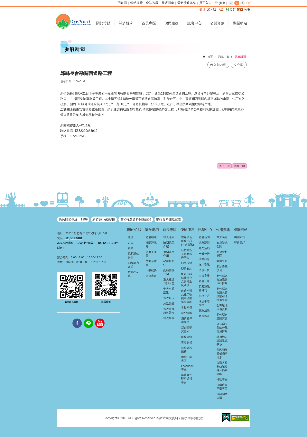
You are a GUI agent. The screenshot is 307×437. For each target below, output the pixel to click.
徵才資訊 (204, 264)
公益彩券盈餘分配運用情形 (222, 327)
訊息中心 (194, 23)
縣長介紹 (168, 237)
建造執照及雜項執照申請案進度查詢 (186, 296)
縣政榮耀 (168, 318)
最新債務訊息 (186, 3)
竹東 (247, 9)
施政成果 (204, 310)
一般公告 (204, 253)
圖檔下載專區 (186, 358)
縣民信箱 (186, 263)
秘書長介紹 (168, 262)
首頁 (210, 56)
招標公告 (204, 295)
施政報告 (168, 298)
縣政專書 (151, 275)
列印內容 (219, 64)
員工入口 (205, 3)
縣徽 (130, 248)
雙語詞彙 (168, 3)
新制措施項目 (222, 268)
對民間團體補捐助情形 (222, 353)
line (88, 319)
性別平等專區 (204, 303)
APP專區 (186, 312)
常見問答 (186, 307)
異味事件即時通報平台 (186, 378)
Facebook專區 (187, 367)
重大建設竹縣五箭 (168, 281)
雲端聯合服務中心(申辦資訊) (187, 241)
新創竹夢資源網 (186, 329)
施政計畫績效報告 (168, 310)
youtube (100, 319)
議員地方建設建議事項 (222, 340)
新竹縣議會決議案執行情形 (222, 279)
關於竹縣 (103, 23)
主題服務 (186, 342)
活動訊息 (204, 259)
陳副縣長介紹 (168, 244)
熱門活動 (204, 248)
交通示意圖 (151, 262)
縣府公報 (204, 281)
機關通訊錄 (151, 244)
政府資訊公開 (222, 244)
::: (57, 1)
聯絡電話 (239, 242)
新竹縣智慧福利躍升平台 (186, 254)
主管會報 (204, 275)
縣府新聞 (240, 56)
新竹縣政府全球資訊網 (73, 21)
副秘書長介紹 (168, 272)
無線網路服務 (186, 349)
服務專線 (186, 336)
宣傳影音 (204, 316)
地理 (130, 237)
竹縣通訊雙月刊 (204, 288)
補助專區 (222, 379)
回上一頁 (224, 166)
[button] (226, 417)
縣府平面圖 (151, 253)
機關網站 (240, 23)
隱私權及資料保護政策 (135, 219)
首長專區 (149, 23)
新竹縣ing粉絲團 (103, 219)
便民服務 (171, 23)
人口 (130, 242)
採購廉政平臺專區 (222, 386)
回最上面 (239, 166)
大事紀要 (151, 270)
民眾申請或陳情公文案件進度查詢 (186, 279)
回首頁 (122, 3)
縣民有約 (186, 268)
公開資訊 (217, 23)
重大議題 (222, 237)
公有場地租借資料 (222, 307)
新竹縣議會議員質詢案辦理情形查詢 (222, 294)
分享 (249, 3)
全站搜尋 (152, 3)
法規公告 (204, 270)
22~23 (211, 9)
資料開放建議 (222, 395)
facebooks (77, 319)
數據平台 (222, 261)
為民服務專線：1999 (73, 219)
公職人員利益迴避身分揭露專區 (222, 368)
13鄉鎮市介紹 (133, 264)
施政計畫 (168, 303)
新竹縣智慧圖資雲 (222, 316)
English (220, 3)
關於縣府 (126, 23)
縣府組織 (151, 237)
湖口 (240, 9)
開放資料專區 (222, 253)
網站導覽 (136, 3)
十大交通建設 (168, 290)
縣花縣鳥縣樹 (133, 255)
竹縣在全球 (133, 273)
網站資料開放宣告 (168, 219)
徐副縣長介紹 (168, 253)
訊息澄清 (204, 242)
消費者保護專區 (186, 320)
